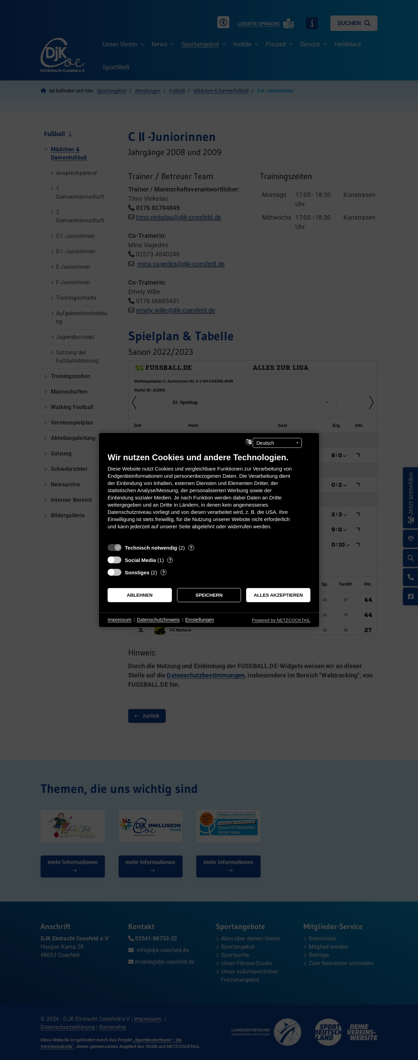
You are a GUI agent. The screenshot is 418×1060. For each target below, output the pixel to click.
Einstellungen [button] (199, 619)
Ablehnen (140, 595)
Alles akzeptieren (278, 595)
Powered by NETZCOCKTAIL (281, 620)
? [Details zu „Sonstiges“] (163, 572)
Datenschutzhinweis (158, 619)
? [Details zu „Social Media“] (170, 560)
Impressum (119, 619)
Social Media (140, 560)
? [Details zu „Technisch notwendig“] (191, 547)
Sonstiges (137, 572)
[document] (209, 496)
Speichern (209, 595)
